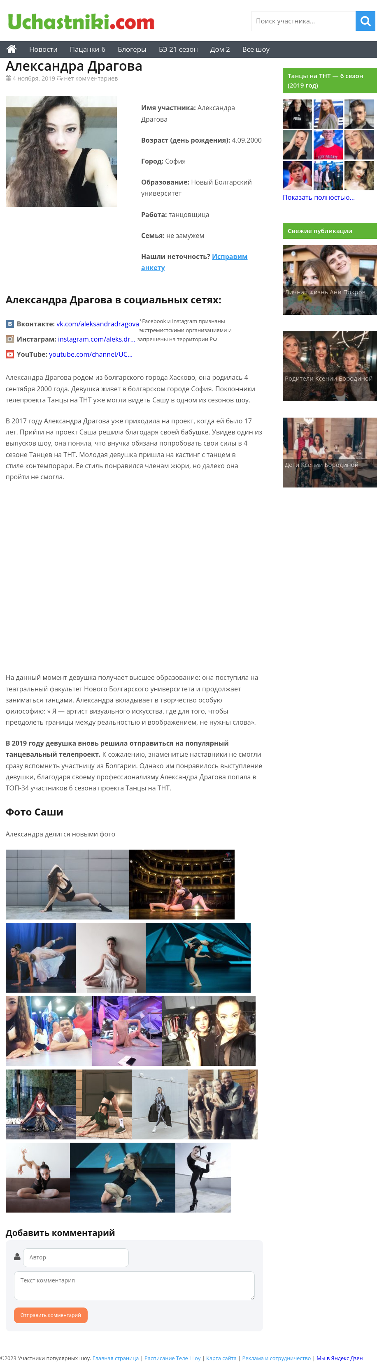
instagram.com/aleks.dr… (96, 339)
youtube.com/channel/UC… (91, 354)
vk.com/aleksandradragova (97, 323)
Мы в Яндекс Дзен (339, 1358)
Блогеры (132, 49)
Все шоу (256, 49)
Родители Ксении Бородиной (329, 378)
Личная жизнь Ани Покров (325, 292)
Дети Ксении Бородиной (321, 464)
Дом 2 (220, 49)
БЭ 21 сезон (178, 49)
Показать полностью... (319, 197)
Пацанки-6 (87, 49)
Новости (43, 49)
